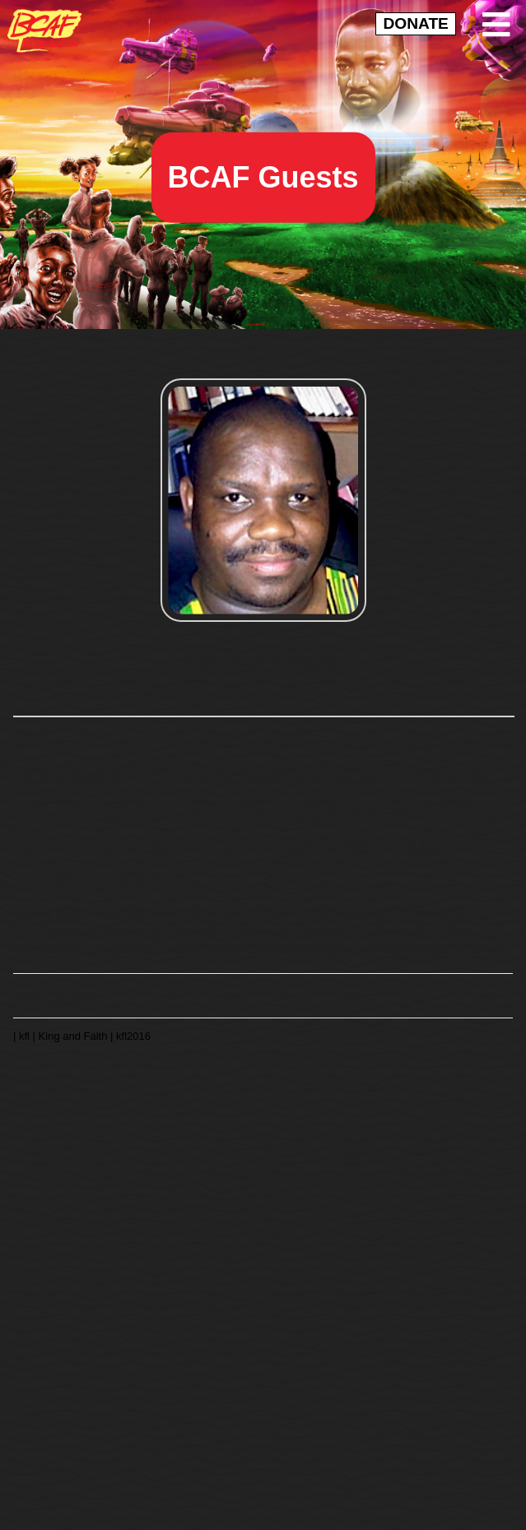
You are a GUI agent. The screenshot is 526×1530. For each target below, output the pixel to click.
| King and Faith (71, 1034)
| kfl (23, 1034)
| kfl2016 (130, 1034)
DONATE (415, 23)
